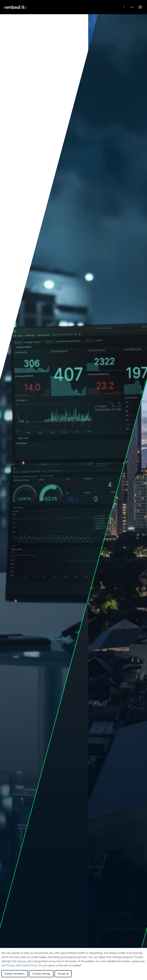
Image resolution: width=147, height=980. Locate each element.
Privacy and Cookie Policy (21, 965)
